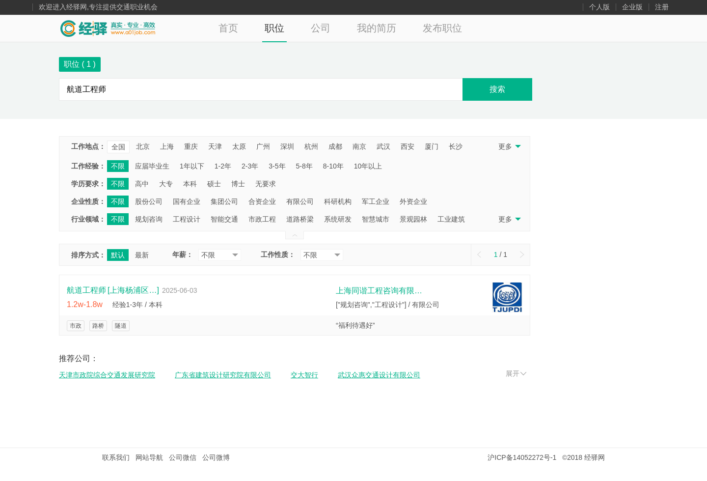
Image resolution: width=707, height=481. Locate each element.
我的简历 (376, 28)
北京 (143, 146)
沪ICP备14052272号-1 (522, 457)
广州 (263, 146)
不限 (118, 166)
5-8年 (304, 166)
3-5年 (277, 166)
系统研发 (338, 219)
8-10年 (333, 166)
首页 (228, 28)
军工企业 (375, 201)
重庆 (191, 146)
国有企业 (186, 201)
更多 (508, 146)
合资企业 (262, 201)
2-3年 (250, 166)
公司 (320, 28)
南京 (359, 146)
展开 (516, 373)
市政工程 (262, 219)
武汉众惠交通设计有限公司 (379, 375)
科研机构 (338, 201)
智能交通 (224, 219)
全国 (118, 147)
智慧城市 (375, 219)
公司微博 (216, 457)
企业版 (632, 7)
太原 (239, 146)
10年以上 (368, 166)
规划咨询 (149, 219)
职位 (274, 28)
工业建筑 (451, 219)
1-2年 (223, 166)
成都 (335, 146)
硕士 (214, 184)
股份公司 (149, 201)
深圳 (287, 146)
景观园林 (413, 219)
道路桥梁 (300, 219)
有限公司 (300, 201)
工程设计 (186, 219)
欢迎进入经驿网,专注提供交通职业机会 (98, 7)
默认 (118, 255)
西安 (407, 146)
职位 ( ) (80, 64)
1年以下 (192, 166)
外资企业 (413, 201)
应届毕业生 (152, 166)
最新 (142, 255)
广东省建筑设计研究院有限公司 (223, 375)
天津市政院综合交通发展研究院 (107, 375)
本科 (190, 184)
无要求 (265, 184)
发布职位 (442, 28)
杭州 (311, 146)
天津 (215, 146)
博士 (238, 184)
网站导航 (149, 457)
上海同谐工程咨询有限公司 (380, 290)
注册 (662, 7)
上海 (167, 146)
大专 (166, 184)
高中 (142, 184)
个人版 (599, 7)
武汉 (383, 146)
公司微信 (182, 457)
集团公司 (224, 201)
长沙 (455, 146)
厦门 (431, 146)
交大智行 (304, 375)
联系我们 (116, 457)
